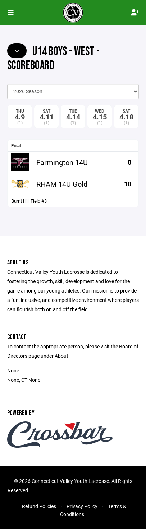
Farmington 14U (62, 162)
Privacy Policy (82, 506)
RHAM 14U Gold (61, 184)
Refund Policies (39, 506)
